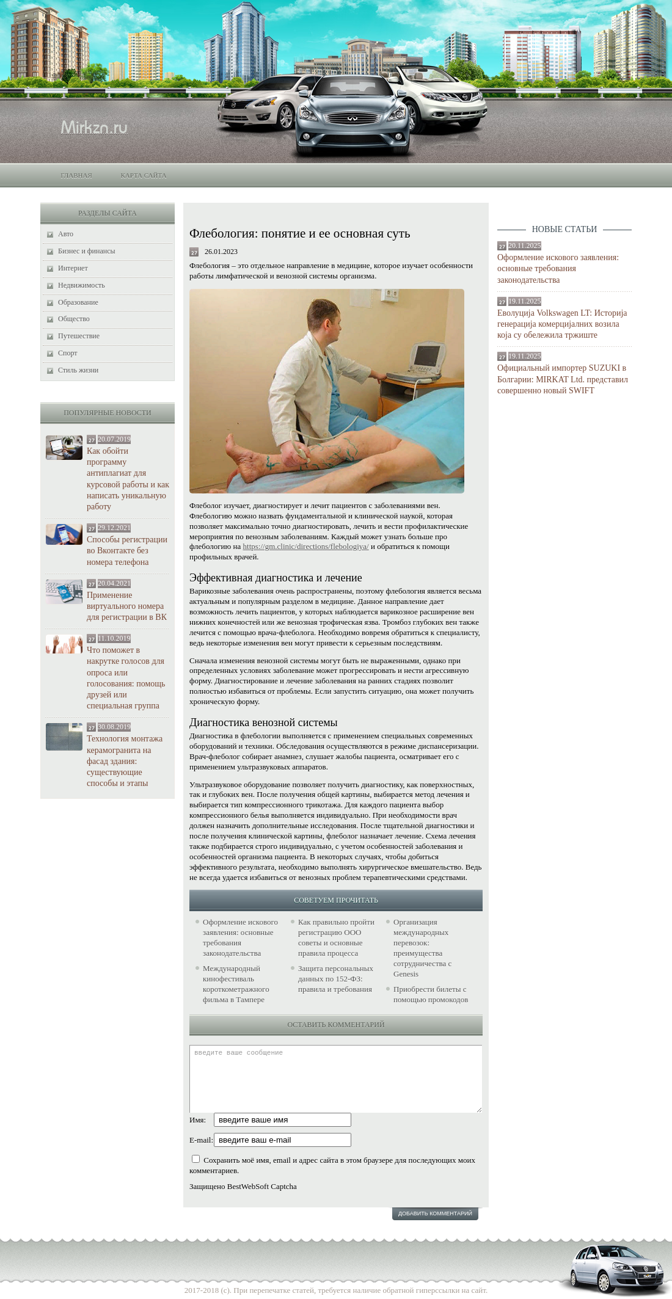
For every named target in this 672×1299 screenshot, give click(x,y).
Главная (76, 175)
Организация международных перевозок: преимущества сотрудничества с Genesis (422, 947)
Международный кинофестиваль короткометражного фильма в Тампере (236, 984)
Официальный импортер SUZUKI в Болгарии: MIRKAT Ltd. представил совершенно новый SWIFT (562, 379)
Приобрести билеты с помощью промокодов (430, 994)
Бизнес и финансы (86, 251)
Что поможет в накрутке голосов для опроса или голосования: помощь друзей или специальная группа (126, 678)
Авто (65, 234)
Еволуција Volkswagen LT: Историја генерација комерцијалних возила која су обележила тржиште (562, 324)
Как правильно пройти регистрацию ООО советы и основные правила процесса (336, 937)
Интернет (73, 268)
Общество (74, 319)
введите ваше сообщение (335, 1079)
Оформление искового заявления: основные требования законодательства (558, 268)
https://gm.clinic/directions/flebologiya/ (306, 546)
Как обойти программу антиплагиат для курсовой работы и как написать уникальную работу (128, 478)
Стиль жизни (78, 370)
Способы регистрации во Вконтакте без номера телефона (127, 550)
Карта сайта (143, 175)
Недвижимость (81, 285)
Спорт (68, 353)
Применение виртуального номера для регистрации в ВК (127, 606)
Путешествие (79, 336)
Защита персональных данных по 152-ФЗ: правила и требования (335, 979)
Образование (78, 302)
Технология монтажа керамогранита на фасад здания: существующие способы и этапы (125, 761)
